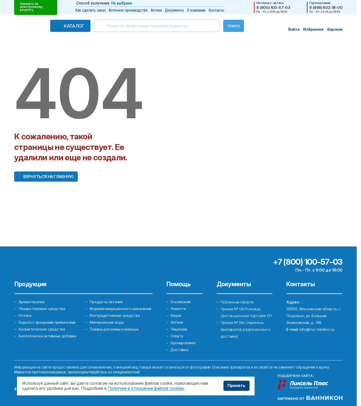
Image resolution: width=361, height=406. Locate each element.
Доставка (179, 349)
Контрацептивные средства (114, 315)
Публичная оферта (237, 302)
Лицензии (178, 329)
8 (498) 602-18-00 (326, 7)
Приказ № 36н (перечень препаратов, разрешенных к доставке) (245, 329)
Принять (236, 385)
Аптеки (156, 10)
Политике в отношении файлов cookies (146, 388)
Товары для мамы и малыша (113, 329)
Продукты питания (105, 302)
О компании (196, 10)
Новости (178, 308)
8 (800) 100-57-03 (273, 7)
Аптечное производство (128, 10)
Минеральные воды (106, 322)
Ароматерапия (31, 302)
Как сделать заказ (90, 10)
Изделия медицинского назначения (120, 308)
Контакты (216, 10)
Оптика (24, 315)
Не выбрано (121, 3)
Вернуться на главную (48, 176)
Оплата (176, 336)
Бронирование (183, 343)
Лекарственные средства (41, 308)
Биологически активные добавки (47, 336)
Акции (175, 315)
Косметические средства (41, 329)
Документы (174, 10)
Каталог (74, 26)
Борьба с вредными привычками (46, 322)
